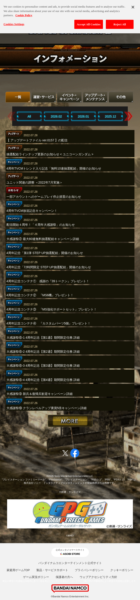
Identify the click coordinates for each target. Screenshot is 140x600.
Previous (11, 116)
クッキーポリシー (121, 570)
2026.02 (56, 116)
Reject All (120, 21)
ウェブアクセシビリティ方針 (98, 577)
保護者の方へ (64, 577)
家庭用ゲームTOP (18, 570)
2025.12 (110, 116)
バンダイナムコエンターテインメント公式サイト (70, 563)
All (29, 116)
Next (128, 116)
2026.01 (83, 116)
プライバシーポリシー (89, 570)
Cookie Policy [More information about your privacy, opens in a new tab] (23, 12)
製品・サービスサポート (52, 570)
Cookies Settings (14, 21)
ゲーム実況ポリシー (36, 577)
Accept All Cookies (89, 21)
